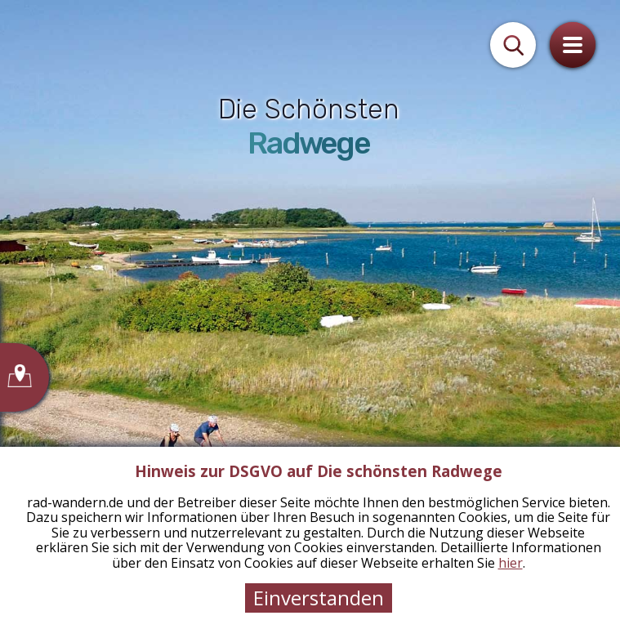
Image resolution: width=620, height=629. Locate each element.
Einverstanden (318, 597)
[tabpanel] (310, 314)
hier (510, 563)
